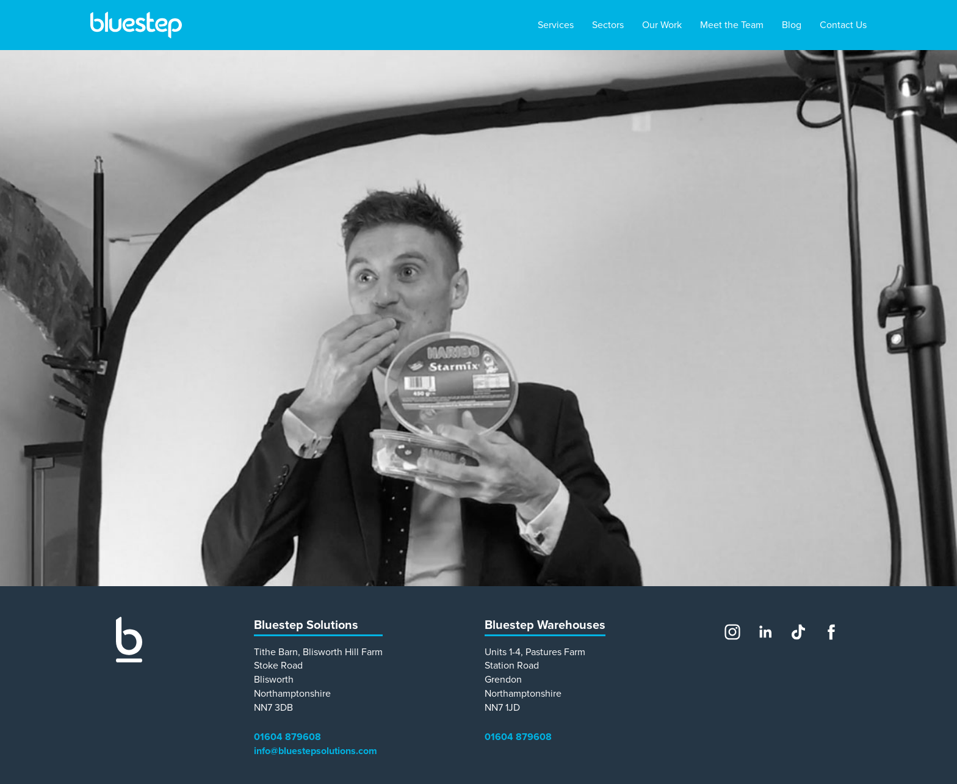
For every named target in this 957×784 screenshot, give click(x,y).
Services (556, 25)
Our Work (662, 25)
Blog (791, 25)
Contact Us (843, 25)
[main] (478, 318)
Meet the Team (732, 25)
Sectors (608, 25)
